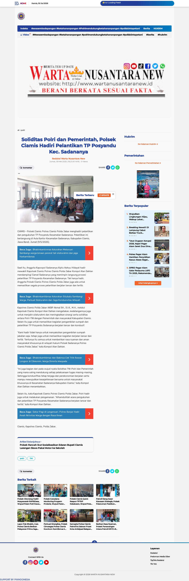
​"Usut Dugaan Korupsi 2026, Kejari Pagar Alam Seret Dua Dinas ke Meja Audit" (140, 244)
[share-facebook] (108, 167)
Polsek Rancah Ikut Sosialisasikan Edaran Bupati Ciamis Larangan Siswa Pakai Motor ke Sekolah (51, 446)
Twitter (42, 563)
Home (23, 3)
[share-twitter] (113, 167)
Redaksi (153, 553)
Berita (146, 28)
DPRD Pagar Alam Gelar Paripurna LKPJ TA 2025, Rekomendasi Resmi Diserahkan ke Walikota (140, 271)
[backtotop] (94, 543)
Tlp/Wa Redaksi (157, 560)
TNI (31, 458)
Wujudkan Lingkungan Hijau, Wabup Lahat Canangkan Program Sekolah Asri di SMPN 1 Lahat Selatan (140, 217)
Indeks (24, 28)
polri (22, 458)
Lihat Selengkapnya (148, 283)
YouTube (48, 563)
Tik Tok (153, 564)
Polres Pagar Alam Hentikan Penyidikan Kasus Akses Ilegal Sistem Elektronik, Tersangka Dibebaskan (140, 257)
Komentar (26, 167)
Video (26, 34)
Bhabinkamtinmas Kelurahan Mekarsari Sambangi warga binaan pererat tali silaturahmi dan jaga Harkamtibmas (49, 253)
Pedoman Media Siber (160, 556)
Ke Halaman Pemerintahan (148, 163)
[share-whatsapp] (117, 167)
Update (104, 195)
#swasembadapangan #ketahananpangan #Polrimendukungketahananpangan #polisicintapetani (85, 28)
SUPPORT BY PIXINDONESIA (15, 579)
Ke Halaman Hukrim (148, 144)
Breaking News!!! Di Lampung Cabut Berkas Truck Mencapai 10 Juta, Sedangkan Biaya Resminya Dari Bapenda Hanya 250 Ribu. (139, 230)
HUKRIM (158, 28)
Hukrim (129, 136)
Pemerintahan (134, 155)
